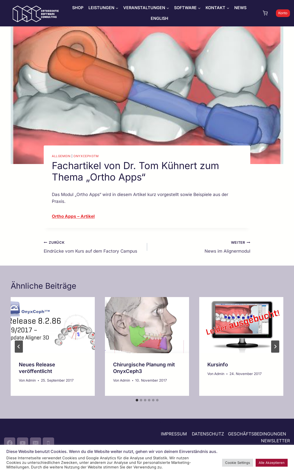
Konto (282, 13)
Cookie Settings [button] (237, 463)
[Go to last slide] (19, 346)
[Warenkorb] (268, 13)
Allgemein (61, 156)
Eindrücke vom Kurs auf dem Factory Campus (93, 246)
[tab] (137, 400)
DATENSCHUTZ (208, 433)
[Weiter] (275, 346)
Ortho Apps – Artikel (73, 216)
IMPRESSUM (174, 433)
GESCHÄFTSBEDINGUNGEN (257, 433)
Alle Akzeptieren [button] (272, 463)
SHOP (77, 7)
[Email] (35, 443)
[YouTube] (22, 443)
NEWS (240, 7)
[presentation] (53, 325)
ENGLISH (159, 18)
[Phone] (48, 443)
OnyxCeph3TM (86, 156)
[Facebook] (9, 443)
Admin (31, 380)
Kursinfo (217, 365)
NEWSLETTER (275, 440)
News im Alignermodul (201, 246)
